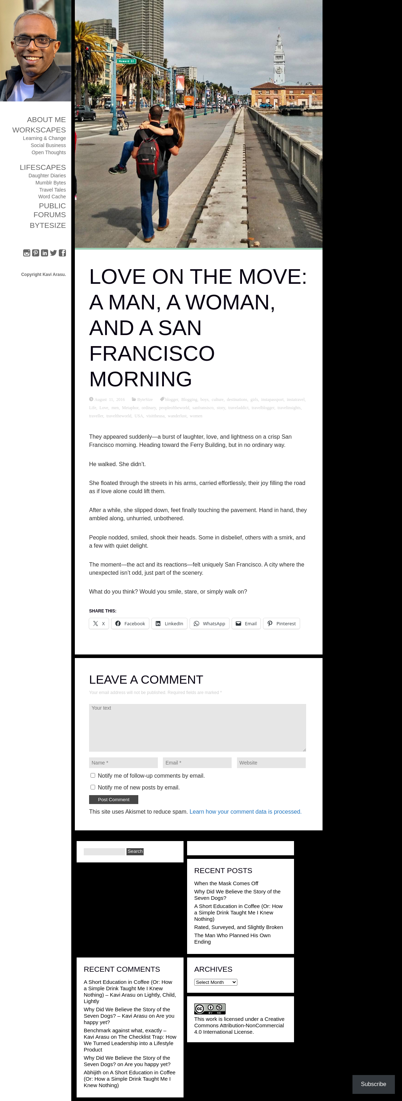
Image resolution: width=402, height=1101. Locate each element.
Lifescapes (43, 167)
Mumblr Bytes (50, 183)
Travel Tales (52, 190)
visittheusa (155, 415)
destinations (237, 399)
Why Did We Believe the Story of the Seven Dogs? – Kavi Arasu (127, 1012)
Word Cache (52, 196)
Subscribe (373, 1084)
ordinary (149, 407)
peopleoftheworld (174, 407)
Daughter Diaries (47, 175)
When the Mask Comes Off (226, 883)
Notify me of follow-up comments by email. (151, 776)
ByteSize (48, 225)
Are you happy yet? (147, 1064)
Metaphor (130, 407)
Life (92, 407)
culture (217, 399)
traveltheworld (119, 415)
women (196, 415)
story (221, 407)
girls (254, 399)
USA (138, 415)
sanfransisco (202, 407)
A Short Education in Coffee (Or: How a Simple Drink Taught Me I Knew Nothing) (238, 912)
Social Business (48, 145)
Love (103, 407)
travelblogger (263, 407)
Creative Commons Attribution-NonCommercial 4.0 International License (239, 1025)
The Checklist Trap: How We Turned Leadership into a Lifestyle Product (130, 1043)
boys (204, 399)
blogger (171, 399)
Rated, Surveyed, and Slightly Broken (238, 927)
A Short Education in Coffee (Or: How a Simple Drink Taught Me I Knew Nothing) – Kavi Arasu (128, 988)
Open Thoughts (49, 152)
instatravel (296, 399)
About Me (46, 119)
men (115, 407)
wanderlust (177, 415)
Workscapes (39, 130)
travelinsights (289, 407)
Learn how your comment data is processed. (246, 812)
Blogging (189, 399)
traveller (96, 415)
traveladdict (238, 407)
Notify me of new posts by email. (139, 787)
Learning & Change (44, 138)
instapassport (272, 399)
